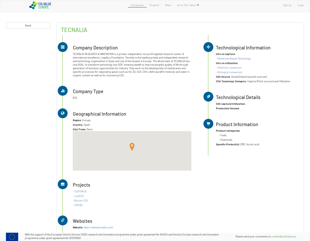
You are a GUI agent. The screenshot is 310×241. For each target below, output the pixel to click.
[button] (132, 147)
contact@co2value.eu (283, 236)
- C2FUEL (78, 205)
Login (301, 5)
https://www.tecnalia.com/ (98, 227)
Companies (137, 5)
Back (28, 25)
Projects (154, 5)
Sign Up (287, 5)
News (168, 5)
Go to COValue (188, 5)
